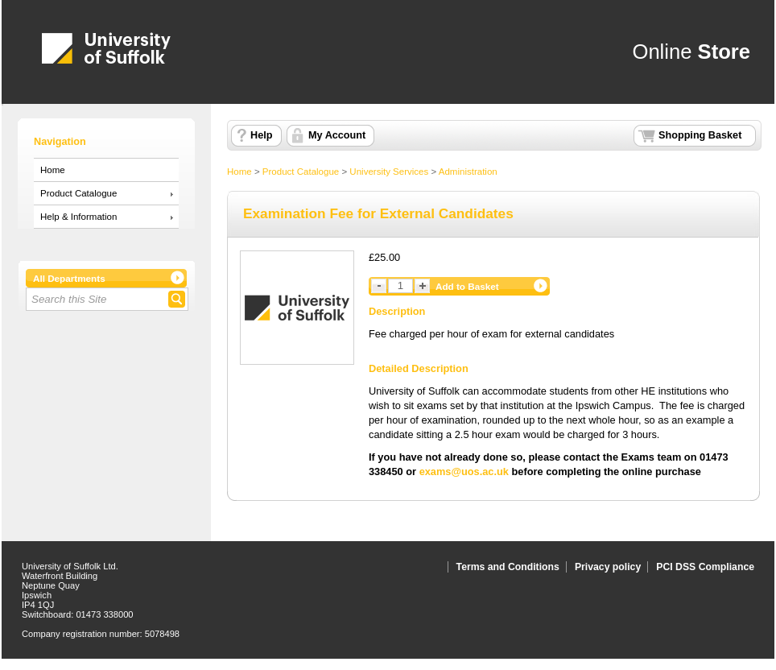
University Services (388, 171)
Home (52, 170)
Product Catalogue (78, 193)
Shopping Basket (699, 135)
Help (261, 135)
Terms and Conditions (507, 567)
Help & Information (78, 216)
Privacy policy (608, 567)
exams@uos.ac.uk (464, 471)
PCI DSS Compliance (705, 567)
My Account (336, 135)
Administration (468, 171)
